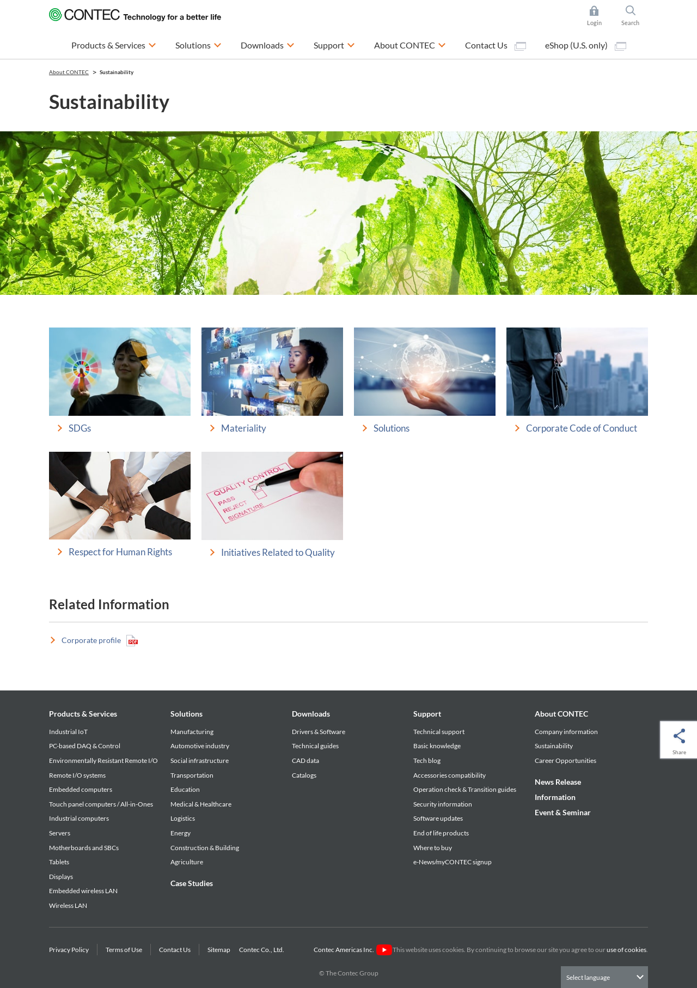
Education (185, 789)
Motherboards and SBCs (84, 848)
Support (427, 713)
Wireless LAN (68, 905)
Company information (566, 732)
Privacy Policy (69, 949)
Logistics (182, 818)
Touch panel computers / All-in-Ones (101, 804)
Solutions (186, 713)
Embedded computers (80, 789)
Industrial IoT (68, 732)
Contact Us (495, 45)
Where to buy (432, 848)
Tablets (59, 862)
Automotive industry (199, 746)
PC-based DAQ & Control (84, 746)
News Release (558, 781)
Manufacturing (191, 732)
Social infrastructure (199, 760)
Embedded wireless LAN (83, 891)
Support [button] (334, 44)
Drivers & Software (318, 732)
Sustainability (554, 746)
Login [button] (600, 15)
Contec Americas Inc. (353, 949)
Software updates (438, 818)
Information (555, 797)
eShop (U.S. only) (585, 45)
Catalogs (304, 775)
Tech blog (427, 760)
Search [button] (635, 15)
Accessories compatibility (449, 775)
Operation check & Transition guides (464, 789)
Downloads (311, 713)
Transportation (191, 775)
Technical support (438, 732)
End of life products (441, 833)
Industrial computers (79, 818)
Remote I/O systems (77, 775)
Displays (61, 876)
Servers (59, 833)
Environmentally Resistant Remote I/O (103, 760)
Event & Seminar (563, 812)
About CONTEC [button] (410, 44)
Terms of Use (124, 949)
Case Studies (191, 883)
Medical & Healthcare (200, 804)
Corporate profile (100, 640)
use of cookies (626, 949)
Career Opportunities (565, 760)
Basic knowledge (437, 746)
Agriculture (186, 862)
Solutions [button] (198, 44)
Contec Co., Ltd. (262, 949)
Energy (180, 833)
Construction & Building (204, 848)
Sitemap (218, 949)
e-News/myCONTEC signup (452, 862)
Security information (442, 804)
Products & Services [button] (113, 44)
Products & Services (83, 713)
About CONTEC (561, 713)
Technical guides (315, 746)
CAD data (305, 760)
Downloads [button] (268, 44)
